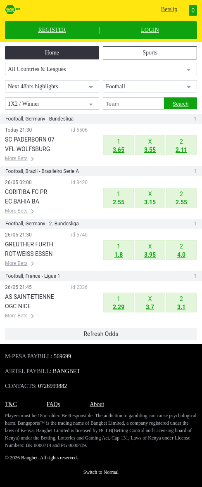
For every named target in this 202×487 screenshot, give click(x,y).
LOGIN (150, 30)
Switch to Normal (101, 472)
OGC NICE (18, 306)
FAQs (53, 404)
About (97, 404)
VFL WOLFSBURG (27, 149)
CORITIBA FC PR (26, 192)
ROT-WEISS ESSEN (29, 254)
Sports (150, 53)
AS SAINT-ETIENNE (29, 296)
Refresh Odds (100, 334)
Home (52, 53)
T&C (11, 404)
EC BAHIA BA (22, 201)
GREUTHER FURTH (29, 244)
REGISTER (52, 30)
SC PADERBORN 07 (30, 139)
